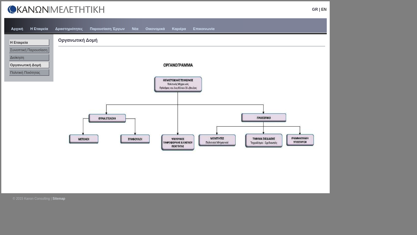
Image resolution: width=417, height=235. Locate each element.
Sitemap (58, 198)
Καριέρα (179, 29)
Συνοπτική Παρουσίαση (29, 50)
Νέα (135, 29)
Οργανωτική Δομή (25, 65)
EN (324, 9)
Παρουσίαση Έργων (107, 29)
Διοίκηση (17, 57)
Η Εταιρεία (39, 29)
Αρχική (17, 29)
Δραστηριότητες (69, 29)
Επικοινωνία (204, 29)
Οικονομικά (155, 29)
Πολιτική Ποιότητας (25, 72)
